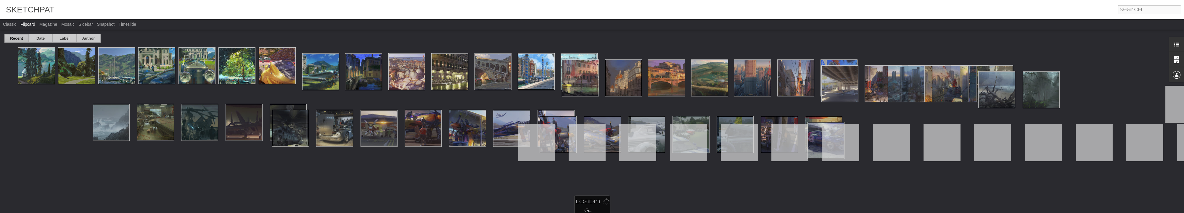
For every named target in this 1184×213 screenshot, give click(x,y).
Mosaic (67, 24)
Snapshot (106, 24)
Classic (9, 24)
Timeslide (127, 24)
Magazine (48, 24)
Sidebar (86, 24)
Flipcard (27, 24)
